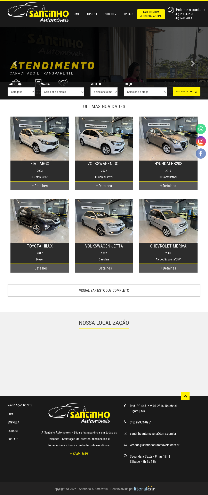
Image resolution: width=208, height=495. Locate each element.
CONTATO (128, 14)
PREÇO (128, 84)
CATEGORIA (15, 84)
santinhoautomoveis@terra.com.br (153, 433)
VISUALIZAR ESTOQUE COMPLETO (104, 290)
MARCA (45, 84)
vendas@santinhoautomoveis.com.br (154, 445)
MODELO (95, 84)
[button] (15, 63)
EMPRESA (91, 14)
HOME (76, 14)
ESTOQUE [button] (110, 14)
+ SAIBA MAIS (79, 454)
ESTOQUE (13, 431)
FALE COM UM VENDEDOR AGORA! (151, 14)
